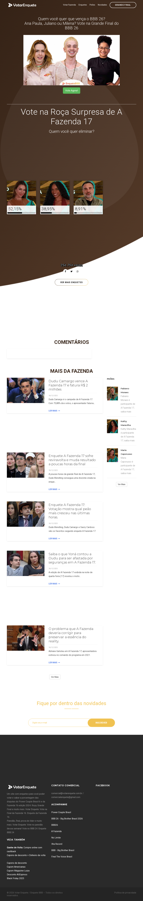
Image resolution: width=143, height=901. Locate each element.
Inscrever (101, 722)
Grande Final (123, 5)
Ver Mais (55, 677)
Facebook (103, 785)
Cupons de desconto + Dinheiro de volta (26, 855)
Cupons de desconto (17, 863)
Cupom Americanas (16, 866)
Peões (92, 5)
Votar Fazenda (69, 5)
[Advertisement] (71, 157)
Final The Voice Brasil (61, 856)
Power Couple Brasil (61, 812)
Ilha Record (56, 844)
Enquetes (83, 5)
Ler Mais (54, 411)
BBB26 (54, 825)
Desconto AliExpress (17, 874)
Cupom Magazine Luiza (18, 870)
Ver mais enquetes (71, 282)
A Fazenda (56, 831)
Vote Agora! (71, 90)
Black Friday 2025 (15, 878)
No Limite (56, 837)
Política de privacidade (125, 892)
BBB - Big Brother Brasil (62, 850)
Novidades (102, 5)
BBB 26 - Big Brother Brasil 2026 (67, 818)
